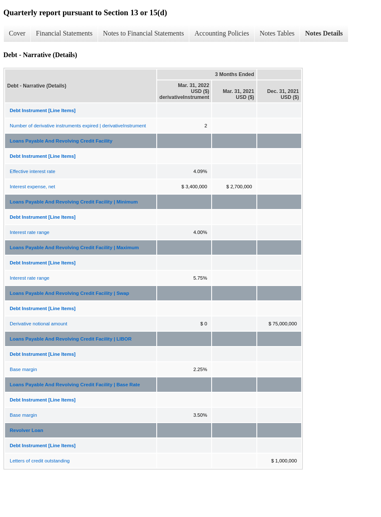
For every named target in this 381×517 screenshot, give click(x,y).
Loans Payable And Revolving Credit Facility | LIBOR (70, 338)
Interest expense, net (32, 186)
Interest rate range (29, 232)
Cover (17, 33)
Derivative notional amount (38, 323)
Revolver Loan (26, 430)
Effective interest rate (32, 171)
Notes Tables (277, 33)
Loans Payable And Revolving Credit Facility (61, 140)
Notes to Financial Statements (143, 33)
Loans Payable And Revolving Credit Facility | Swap (69, 293)
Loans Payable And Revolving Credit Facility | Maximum (74, 247)
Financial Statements (64, 33)
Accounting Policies (221, 33)
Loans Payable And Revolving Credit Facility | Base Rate (75, 384)
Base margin (23, 369)
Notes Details (324, 33)
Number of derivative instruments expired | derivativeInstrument (78, 125)
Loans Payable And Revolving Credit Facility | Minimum (74, 201)
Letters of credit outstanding (40, 460)
